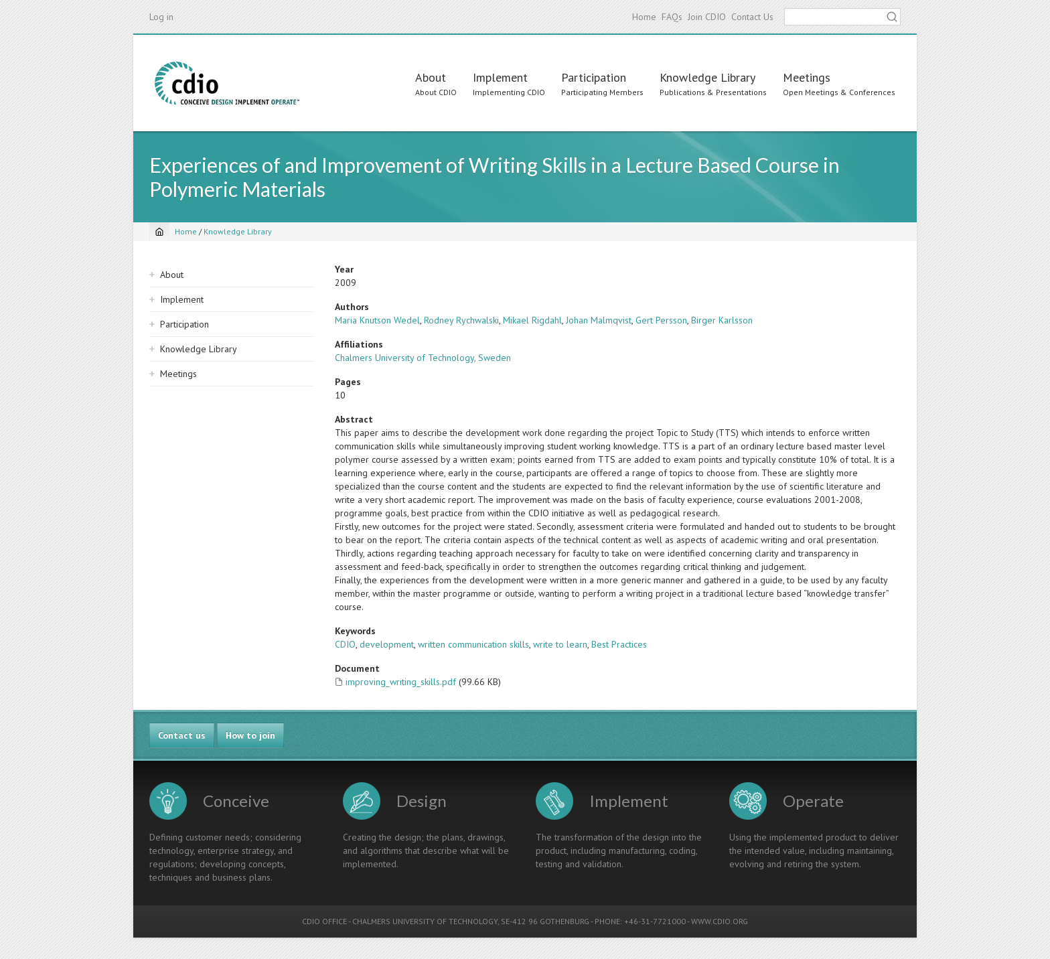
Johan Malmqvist (598, 320)
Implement (500, 77)
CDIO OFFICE (324, 921)
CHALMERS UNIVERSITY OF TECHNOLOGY (425, 921)
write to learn (560, 644)
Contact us (182, 735)
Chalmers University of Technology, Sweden (423, 358)
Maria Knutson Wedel (377, 320)
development (387, 644)
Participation (593, 77)
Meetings (806, 77)
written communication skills (473, 644)
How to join (250, 735)
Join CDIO (707, 17)
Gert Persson (661, 320)
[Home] (159, 231)
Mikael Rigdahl (532, 320)
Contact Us (752, 17)
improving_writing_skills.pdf (401, 682)
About (430, 77)
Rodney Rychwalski (461, 320)
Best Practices (619, 644)
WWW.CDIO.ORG (719, 921)
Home (644, 17)
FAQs (672, 17)
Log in (161, 17)
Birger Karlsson (722, 320)
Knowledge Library (707, 77)
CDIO (345, 644)
